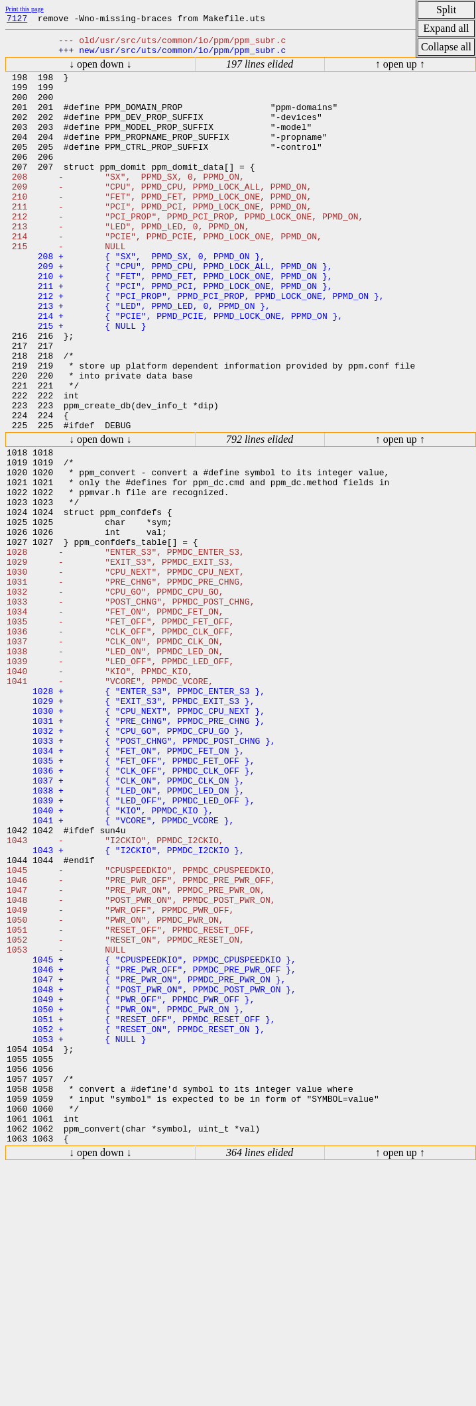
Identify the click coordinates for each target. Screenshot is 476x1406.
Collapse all (446, 46)
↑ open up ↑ (400, 70)
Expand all (446, 28)
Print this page (24, 9)
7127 (17, 20)
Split (446, 9)
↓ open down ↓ (100, 70)
